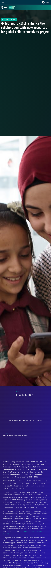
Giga (44, 495)
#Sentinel (25, 436)
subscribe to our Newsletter (33, 420)
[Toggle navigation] (47, 7)
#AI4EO (5, 436)
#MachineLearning (15, 436)
